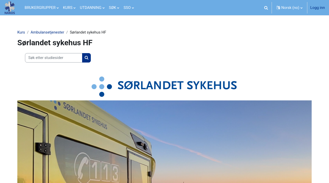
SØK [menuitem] (112, 7)
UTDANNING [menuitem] (91, 7)
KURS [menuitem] (67, 7)
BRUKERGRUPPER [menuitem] (40, 7)
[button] (266, 7)
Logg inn (317, 7)
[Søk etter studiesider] (54, 58)
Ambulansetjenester (49, 32)
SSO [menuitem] (127, 7)
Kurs (22, 32)
